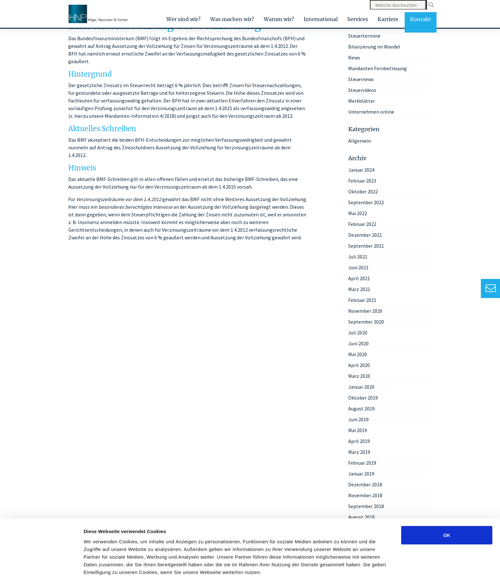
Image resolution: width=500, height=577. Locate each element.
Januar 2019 (361, 473)
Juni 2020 (358, 343)
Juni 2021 (358, 267)
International (321, 19)
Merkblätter (361, 101)
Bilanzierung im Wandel (374, 46)
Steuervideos (362, 90)
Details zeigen (339, 564)
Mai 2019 (357, 430)
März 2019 (359, 452)
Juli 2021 (357, 256)
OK (447, 506)
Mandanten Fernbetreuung (377, 68)
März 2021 (359, 289)
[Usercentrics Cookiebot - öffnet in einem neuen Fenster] (41, 564)
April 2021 (359, 278)
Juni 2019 (358, 419)
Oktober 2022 (363, 191)
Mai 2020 (357, 354)
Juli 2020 (357, 332)
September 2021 (366, 246)
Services (357, 19)
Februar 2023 (362, 180)
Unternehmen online (371, 112)
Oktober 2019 (363, 397)
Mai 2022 (357, 213)
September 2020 (366, 321)
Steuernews (361, 79)
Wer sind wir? (183, 19)
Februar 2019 (362, 463)
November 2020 (365, 311)
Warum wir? (279, 19)
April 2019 (359, 441)
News (354, 57)
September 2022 (366, 202)
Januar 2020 (361, 387)
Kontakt (420, 19)
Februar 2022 (362, 224)
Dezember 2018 (365, 484)
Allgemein (359, 141)
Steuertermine (364, 36)
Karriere (388, 19)
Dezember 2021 (365, 235)
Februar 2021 (362, 300)
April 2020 (359, 365)
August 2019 (361, 408)
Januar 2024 (361, 170)
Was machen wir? (232, 19)
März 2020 (359, 376)
